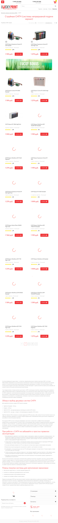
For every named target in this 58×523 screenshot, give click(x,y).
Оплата (50, 9)
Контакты (55, 9)
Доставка (45, 9)
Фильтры (56, 23)
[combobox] (49, 23)
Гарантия (40, 9)
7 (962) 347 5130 (37, 1)
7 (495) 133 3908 (17, 1)
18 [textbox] (35, 22)
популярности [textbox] (48, 22)
